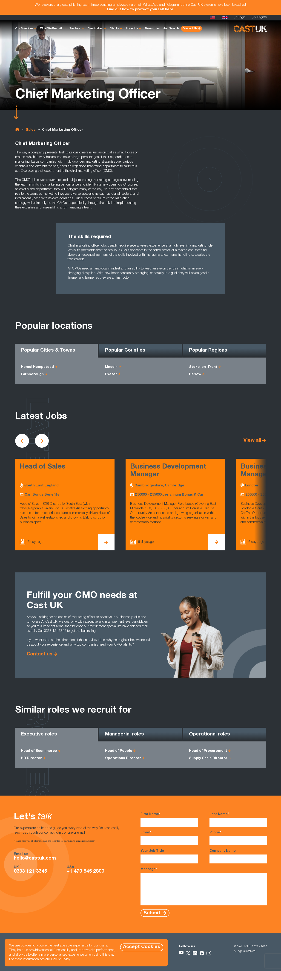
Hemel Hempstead (37, 367)
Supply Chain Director (208, 758)
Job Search (171, 28)
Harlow (195, 374)
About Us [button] (132, 28)
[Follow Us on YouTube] (181, 953)
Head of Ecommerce (39, 751)
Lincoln (111, 367)
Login (240, 17)
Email (169, 837)
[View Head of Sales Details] (106, 542)
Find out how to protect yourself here (140, 9)
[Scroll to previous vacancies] (22, 441)
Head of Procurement (208, 751)
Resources (152, 28)
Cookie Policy (60, 959)
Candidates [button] (95, 28)
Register (259, 17)
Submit (152, 913)
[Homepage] (225, 17)
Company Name (238, 856)
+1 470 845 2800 (85, 871)
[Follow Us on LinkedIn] (195, 953)
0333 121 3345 (30, 871)
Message (203, 886)
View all (252, 440)
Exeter (111, 374)
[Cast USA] (212, 17)
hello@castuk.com (35, 858)
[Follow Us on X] (188, 953)
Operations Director (123, 758)
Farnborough (32, 374)
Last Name (238, 819)
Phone (238, 837)
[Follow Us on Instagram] (208, 953)
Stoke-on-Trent (203, 367)
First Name (169, 819)
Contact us (39, 654)
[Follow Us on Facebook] (202, 953)
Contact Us (189, 28)
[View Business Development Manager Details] (216, 542)
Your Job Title (169, 856)
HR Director (31, 758)
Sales (31, 130)
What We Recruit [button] (51, 28)
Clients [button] (114, 28)
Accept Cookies (141, 947)
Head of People (118, 751)
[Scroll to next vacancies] (42, 441)
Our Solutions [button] (24, 28)
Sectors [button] (74, 28)
